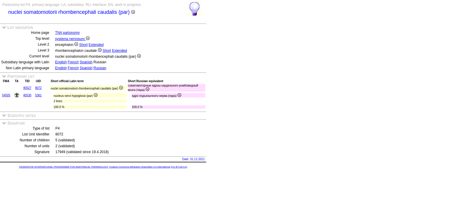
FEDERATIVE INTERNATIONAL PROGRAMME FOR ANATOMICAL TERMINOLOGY (63, 166)
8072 (38, 88)
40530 (27, 95)
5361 (38, 95)
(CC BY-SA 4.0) (179, 166)
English (61, 62)
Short (83, 45)
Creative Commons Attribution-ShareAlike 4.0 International (139, 166)
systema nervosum (72, 39)
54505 (6, 95)
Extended (96, 45)
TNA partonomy (67, 33)
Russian (99, 68)
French (73, 62)
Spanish (86, 62)
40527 (27, 88)
